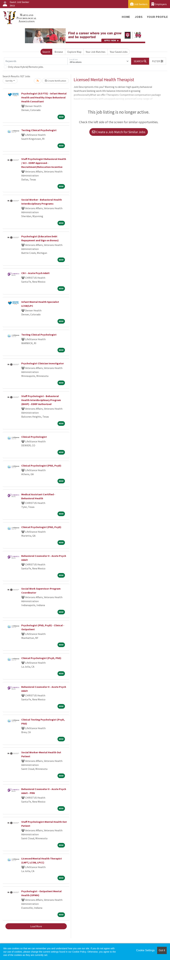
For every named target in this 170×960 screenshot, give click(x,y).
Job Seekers (139, 4)
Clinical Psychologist (34, 436)
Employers (159, 4)
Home (126, 17)
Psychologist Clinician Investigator (42, 363)
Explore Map (74, 51)
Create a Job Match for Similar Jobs (118, 132)
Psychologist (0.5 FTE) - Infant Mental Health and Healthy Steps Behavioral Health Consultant (44, 97)
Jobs (138, 17)
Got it (162, 950)
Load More (36, 926)
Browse (59, 51)
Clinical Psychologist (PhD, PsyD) (41, 465)
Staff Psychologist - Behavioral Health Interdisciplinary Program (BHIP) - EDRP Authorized (41, 400)
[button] (157, 61)
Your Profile (157, 17)
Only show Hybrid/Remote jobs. (26, 66)
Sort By (9, 80)
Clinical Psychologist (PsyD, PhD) (41, 658)
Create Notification (55, 80)
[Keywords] (36, 61)
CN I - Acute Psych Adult (35, 273)
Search (46, 51)
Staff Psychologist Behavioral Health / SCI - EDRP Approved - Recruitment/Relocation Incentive (43, 163)
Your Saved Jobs (119, 51)
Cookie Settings (145, 950)
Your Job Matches (95, 51)
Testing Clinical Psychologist (39, 130)
